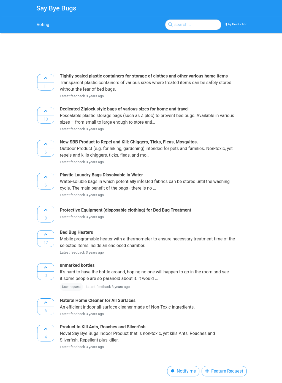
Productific (239, 24)
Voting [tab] (43, 24)
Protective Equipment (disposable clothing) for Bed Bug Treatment (125, 210)
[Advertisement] (128, 51)
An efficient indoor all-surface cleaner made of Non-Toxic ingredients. (128, 307)
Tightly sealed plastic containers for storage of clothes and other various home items (144, 76)
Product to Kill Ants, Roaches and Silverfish (102, 326)
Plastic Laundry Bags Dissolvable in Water (101, 174)
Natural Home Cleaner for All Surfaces (97, 300)
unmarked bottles (77, 265)
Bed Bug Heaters (76, 232)
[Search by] (193, 25)
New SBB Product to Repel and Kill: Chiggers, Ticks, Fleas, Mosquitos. (129, 142)
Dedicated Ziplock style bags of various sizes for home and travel (124, 109)
